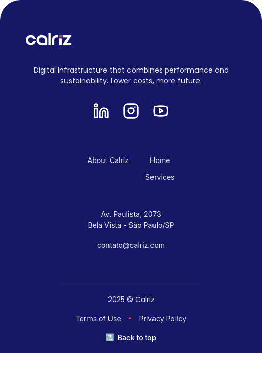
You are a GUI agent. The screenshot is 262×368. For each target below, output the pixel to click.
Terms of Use (98, 318)
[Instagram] (131, 112)
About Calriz (108, 160)
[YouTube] (160, 112)
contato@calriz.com (131, 245)
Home (160, 160)
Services (159, 177)
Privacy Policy (163, 318)
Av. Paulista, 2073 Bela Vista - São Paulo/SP (131, 219)
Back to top (137, 337)
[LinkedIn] (101, 112)
